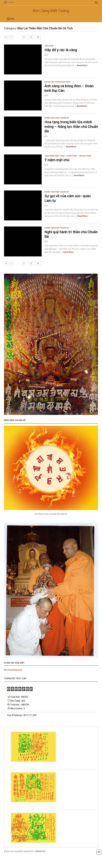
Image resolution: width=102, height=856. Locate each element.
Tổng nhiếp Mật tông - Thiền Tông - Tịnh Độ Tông (67, 156)
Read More (82, 65)
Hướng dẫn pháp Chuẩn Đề (56, 118)
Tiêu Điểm (48, 46)
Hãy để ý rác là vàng (60, 50)
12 (31, 37)
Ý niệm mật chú (56, 160)
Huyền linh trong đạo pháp (57, 82)
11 (24, 37)
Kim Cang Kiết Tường (51, 10)
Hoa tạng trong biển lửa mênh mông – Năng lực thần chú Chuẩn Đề (71, 126)
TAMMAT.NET (40, 851)
